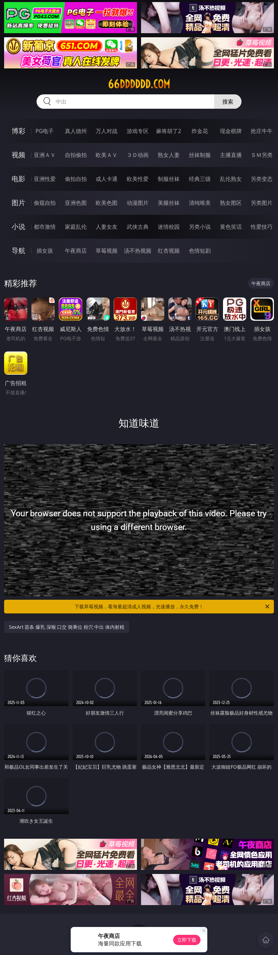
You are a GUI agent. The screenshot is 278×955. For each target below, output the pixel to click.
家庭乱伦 (76, 226)
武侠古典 (138, 226)
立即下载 (186, 940)
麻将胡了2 (168, 131)
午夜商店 (76, 250)
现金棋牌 (231, 131)
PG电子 (45, 131)
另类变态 (262, 179)
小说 (18, 226)
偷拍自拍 (76, 179)
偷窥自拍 (45, 203)
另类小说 (200, 226)
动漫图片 (138, 203)
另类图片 (262, 203)
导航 (18, 250)
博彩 (18, 130)
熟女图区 (231, 203)
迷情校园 (169, 226)
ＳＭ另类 (262, 155)
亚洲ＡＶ (45, 155)
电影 (18, 178)
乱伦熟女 (231, 179)
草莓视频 (106, 250)
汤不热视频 (137, 250)
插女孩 (45, 250)
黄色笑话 (231, 226)
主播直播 (231, 155)
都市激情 (45, 226)
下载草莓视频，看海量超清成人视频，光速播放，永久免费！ (172, 606)
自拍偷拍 (76, 155)
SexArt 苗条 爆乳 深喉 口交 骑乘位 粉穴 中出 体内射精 (66, 627)
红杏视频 (169, 250)
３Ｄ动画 (138, 155)
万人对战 (106, 131)
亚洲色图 (76, 203)
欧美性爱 (138, 179)
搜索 (227, 101)
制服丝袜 (169, 179)
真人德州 (76, 131)
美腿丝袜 (169, 203)
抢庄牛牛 (262, 131)
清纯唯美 (200, 203)
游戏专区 (138, 131)
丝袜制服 (200, 155)
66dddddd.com (139, 84)
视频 (18, 154)
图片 (18, 202)
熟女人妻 (169, 155)
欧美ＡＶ (106, 155)
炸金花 (200, 131)
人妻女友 (106, 226)
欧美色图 (106, 203)
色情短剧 (200, 250)
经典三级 (200, 179)
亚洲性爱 (45, 179)
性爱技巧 (262, 226)
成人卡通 (106, 179)
